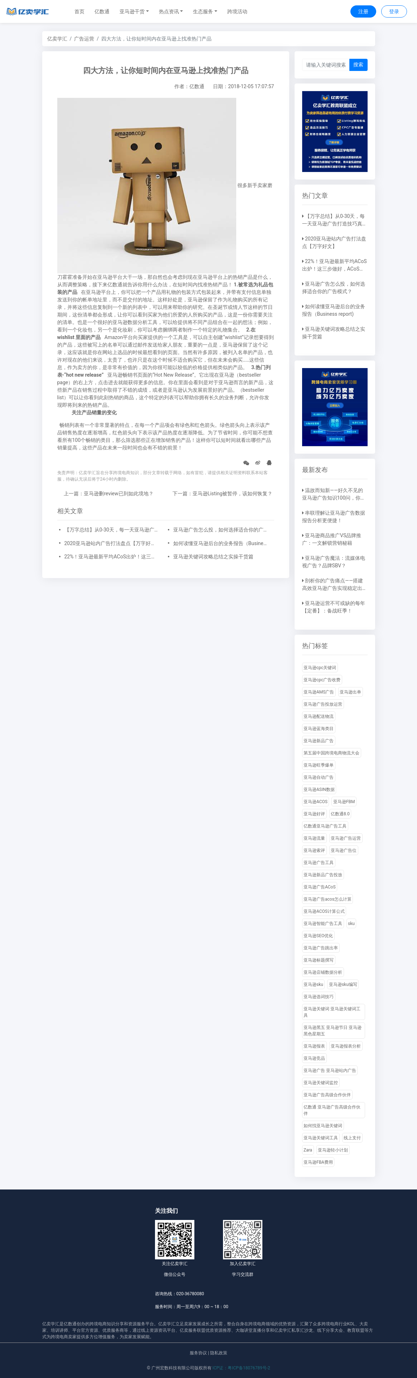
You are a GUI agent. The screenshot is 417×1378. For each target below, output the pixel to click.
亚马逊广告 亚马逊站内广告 (330, 1070)
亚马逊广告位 (344, 850)
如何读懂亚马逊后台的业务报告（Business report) (220, 543)
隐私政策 (218, 1352)
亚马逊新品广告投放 (323, 874)
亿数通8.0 (340, 813)
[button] (134, 11)
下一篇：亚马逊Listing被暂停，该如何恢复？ (223, 493)
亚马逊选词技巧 (319, 996)
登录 (394, 11)
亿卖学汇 (57, 39)
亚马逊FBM (344, 801)
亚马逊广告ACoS (320, 887)
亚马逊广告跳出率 (321, 947)
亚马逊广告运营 (346, 838)
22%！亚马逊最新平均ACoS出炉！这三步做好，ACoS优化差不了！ (111, 556)
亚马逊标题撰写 (319, 960)
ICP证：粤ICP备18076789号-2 (241, 1367)
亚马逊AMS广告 (319, 692)
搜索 (358, 64)
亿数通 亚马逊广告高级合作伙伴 (332, 1110)
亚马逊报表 (314, 1046)
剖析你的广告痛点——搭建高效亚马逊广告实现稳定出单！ (332, 588)
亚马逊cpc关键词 (320, 667)
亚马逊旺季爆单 (319, 765)
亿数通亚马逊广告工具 (325, 826)
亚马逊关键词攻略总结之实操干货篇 (213, 556)
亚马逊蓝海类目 (319, 728)
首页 (79, 11)
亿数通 (102, 11)
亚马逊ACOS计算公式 (324, 911)
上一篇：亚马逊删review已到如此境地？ (108, 493)
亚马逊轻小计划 (333, 1150)
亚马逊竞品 (314, 1058)
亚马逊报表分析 (346, 1046)
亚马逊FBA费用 (318, 1162)
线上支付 (352, 1137)
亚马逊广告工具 (319, 862)
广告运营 (84, 39)
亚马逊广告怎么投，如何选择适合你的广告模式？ (220, 530)
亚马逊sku (313, 984)
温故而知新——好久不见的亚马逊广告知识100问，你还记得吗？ (334, 497)
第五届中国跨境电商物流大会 (331, 752)
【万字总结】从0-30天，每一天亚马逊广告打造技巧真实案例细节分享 (111, 530)
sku (351, 923)
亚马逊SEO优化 (318, 935)
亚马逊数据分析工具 (134, 322)
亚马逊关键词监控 (321, 1082)
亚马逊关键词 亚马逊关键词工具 (332, 1012)
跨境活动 (237, 11)
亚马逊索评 (314, 850)
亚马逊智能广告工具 (323, 923)
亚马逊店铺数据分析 (323, 972)
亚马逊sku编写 (343, 984)
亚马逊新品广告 (319, 740)
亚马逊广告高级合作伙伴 (327, 1094)
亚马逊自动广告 (319, 777)
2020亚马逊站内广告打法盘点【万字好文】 (111, 543)
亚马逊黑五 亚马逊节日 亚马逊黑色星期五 (333, 1030)
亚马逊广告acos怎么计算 (327, 899)
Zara (308, 1150)
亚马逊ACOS (316, 801)
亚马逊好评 (314, 813)
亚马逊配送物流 (319, 716)
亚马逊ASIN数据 (319, 789)
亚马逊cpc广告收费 (322, 679)
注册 (363, 11)
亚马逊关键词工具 (321, 1137)
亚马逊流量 (314, 838)
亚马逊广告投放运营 (323, 704)
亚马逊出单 (350, 692)
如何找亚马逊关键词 (323, 1125)
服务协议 (198, 1352)
